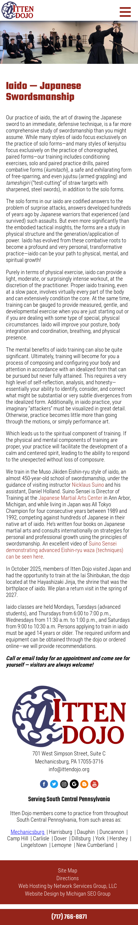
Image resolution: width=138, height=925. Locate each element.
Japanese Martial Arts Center (70, 498)
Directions (67, 878)
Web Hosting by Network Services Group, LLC (67, 886)
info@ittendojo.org (69, 769)
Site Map (67, 870)
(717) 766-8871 (69, 917)
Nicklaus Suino (88, 485)
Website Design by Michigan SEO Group (67, 894)
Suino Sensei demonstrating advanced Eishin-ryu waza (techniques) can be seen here (64, 550)
